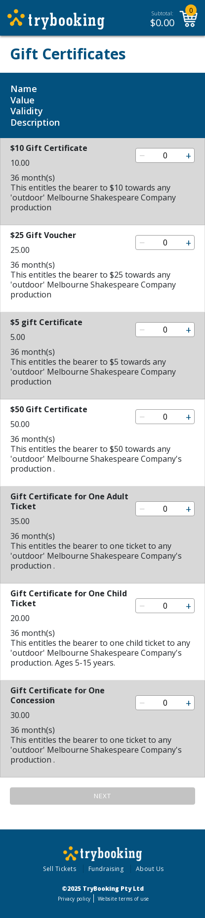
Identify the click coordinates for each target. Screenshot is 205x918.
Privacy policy (74, 898)
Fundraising (106, 869)
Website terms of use (123, 898)
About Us (150, 869)
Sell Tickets (59, 869)
